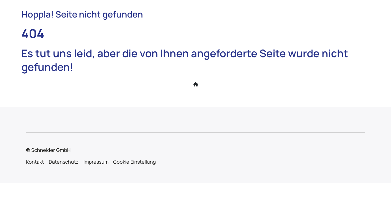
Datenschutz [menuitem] (64, 161)
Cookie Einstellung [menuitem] (134, 161)
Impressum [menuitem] (96, 161)
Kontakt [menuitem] (35, 161)
